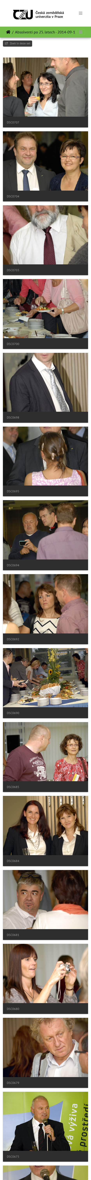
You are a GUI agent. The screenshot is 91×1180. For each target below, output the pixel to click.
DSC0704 (13, 196)
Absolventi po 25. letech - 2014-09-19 (46, 32)
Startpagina (8, 32)
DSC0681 (13, 935)
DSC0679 (13, 1083)
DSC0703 (13, 270)
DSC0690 (13, 713)
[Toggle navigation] (80, 13)
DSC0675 (13, 1156)
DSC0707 (13, 122)
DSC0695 (13, 491)
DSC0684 (13, 861)
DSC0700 (13, 344)
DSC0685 (13, 787)
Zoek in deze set (17, 43)
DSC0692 (13, 639)
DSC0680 (13, 1009)
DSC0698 (13, 417)
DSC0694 (13, 565)
